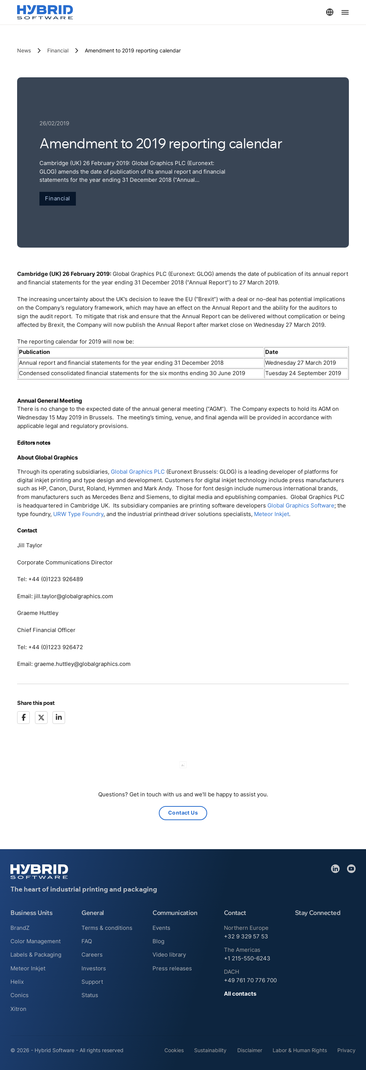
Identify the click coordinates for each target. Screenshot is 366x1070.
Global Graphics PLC (138, 471)
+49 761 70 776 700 (250, 980)
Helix (17, 981)
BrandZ (19, 927)
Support (92, 981)
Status (89, 995)
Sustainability (210, 1050)
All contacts (240, 993)
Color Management (35, 941)
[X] (41, 717)
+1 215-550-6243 (247, 958)
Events (161, 927)
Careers (92, 954)
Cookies (174, 1050)
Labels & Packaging (35, 954)
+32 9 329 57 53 (246, 936)
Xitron (18, 1008)
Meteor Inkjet (271, 514)
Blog (158, 941)
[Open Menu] (345, 12)
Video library (169, 954)
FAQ (86, 941)
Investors (93, 968)
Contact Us (183, 813)
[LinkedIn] (58, 717)
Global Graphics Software (300, 505)
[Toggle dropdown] (329, 12)
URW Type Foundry (78, 514)
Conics (19, 995)
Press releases (172, 968)
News (24, 51)
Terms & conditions (106, 927)
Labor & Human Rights (300, 1050)
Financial (57, 51)
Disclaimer (249, 1050)
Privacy (346, 1050)
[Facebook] (23, 717)
